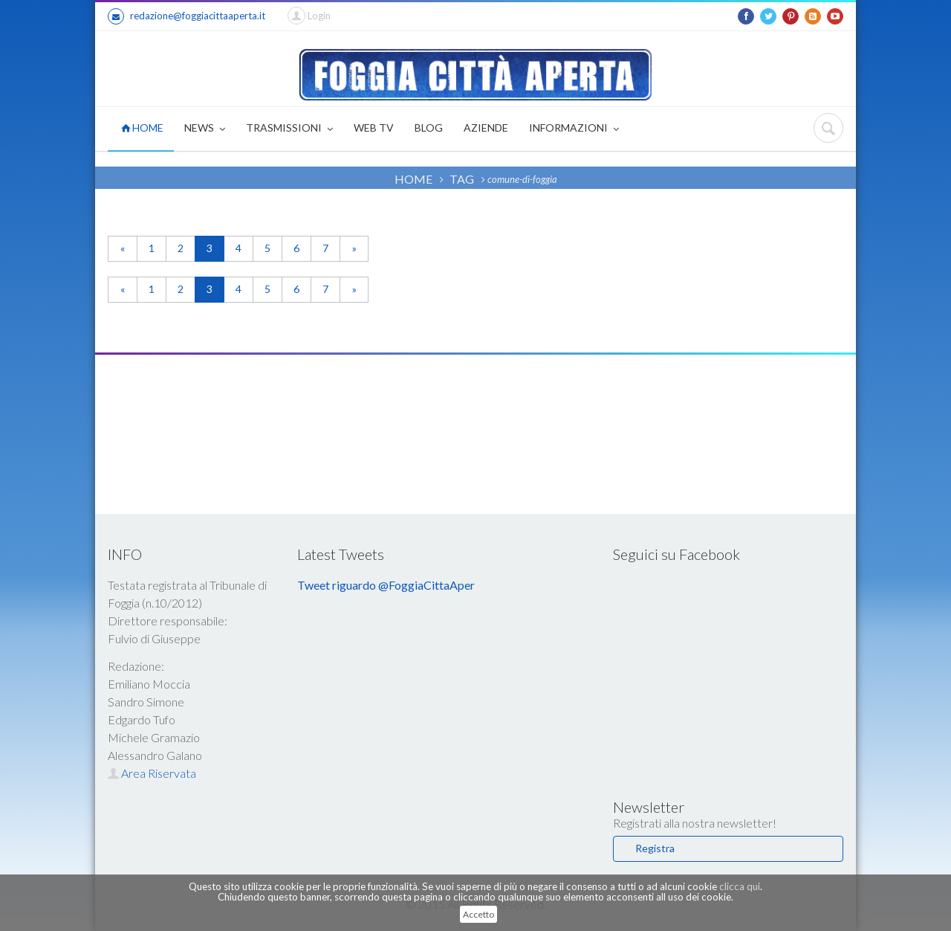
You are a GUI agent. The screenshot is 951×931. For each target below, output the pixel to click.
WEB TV (374, 127)
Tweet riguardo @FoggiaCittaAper (386, 585)
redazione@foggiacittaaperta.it (186, 16)
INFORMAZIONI (574, 129)
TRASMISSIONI (289, 129)
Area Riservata (152, 773)
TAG (461, 179)
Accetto (478, 914)
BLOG (429, 127)
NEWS (204, 129)
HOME (142, 127)
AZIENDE (486, 127)
